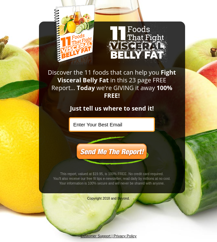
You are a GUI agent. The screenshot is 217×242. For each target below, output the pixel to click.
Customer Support (96, 236)
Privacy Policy (125, 236)
